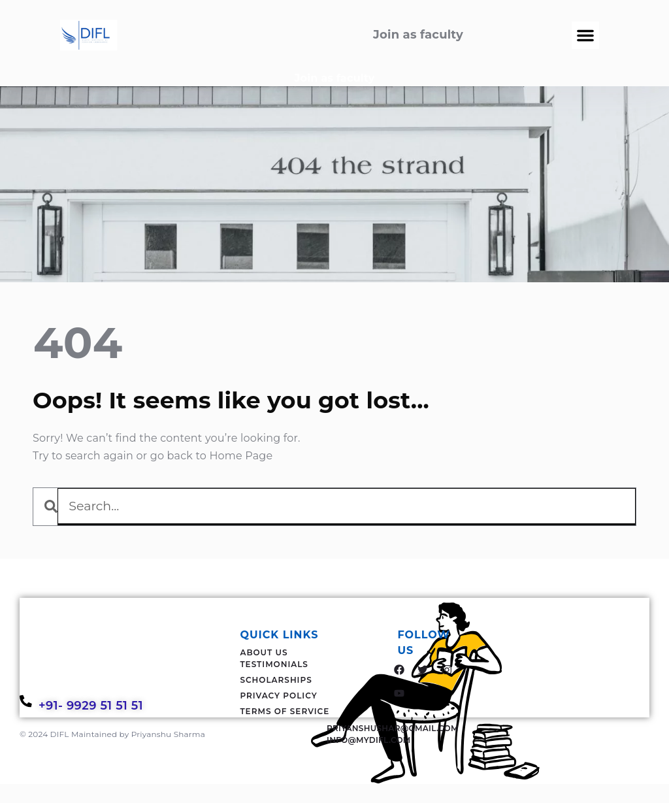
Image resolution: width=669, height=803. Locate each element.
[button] (585, 35)
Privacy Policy (278, 695)
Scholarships (276, 680)
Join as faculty (335, 78)
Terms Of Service (284, 711)
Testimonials (274, 664)
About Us (263, 652)
